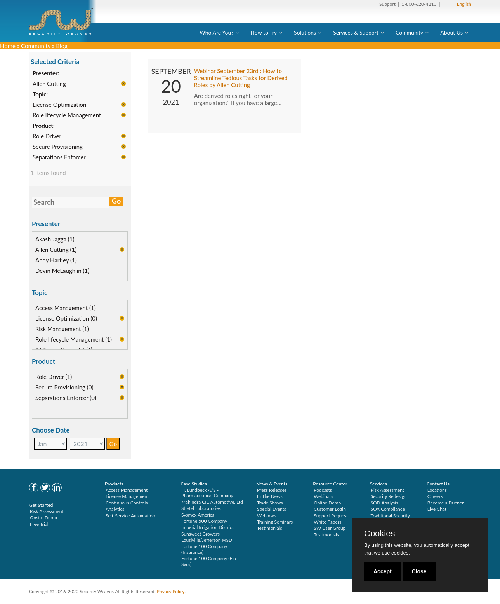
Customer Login (330, 509)
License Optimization (59, 104)
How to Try (263, 32)
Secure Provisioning (58, 146)
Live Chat (436, 509)
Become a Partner (445, 503)
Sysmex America (198, 515)
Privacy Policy (170, 591)
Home (8, 45)
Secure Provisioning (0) (64, 387)
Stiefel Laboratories (201, 508)
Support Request (331, 515)
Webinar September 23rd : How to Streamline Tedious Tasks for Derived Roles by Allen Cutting (241, 78)
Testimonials (269, 528)
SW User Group (329, 528)
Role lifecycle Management (67, 115)
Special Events (271, 509)
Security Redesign (389, 496)
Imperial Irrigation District (207, 527)
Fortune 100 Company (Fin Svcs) (208, 561)
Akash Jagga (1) (55, 239)
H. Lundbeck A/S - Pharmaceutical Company (207, 492)
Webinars (266, 515)
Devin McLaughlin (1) (62, 270)
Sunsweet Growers (200, 534)
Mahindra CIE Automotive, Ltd (212, 502)
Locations (437, 490)
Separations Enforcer (59, 157)
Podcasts (323, 490)
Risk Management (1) (62, 329)
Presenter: (46, 73)
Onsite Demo (43, 517)
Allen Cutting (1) (55, 249)
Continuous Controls (127, 503)
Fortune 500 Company (204, 521)
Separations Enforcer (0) (65, 398)
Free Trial (39, 524)
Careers (435, 496)
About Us (451, 32)
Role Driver (47, 136)
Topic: (40, 94)
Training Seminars (275, 522)
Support (387, 4)
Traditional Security (390, 515)
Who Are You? (216, 32)
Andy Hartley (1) (56, 260)
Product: (44, 125)
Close (419, 571)
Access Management (127, 490)
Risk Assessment (47, 511)
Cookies (379, 534)
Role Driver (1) (53, 377)
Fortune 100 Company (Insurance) (204, 549)
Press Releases (271, 490)
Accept (382, 571)
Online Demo (327, 503)
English (464, 4)
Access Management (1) (65, 308)
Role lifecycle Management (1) (73, 339)
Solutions (305, 32)
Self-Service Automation (130, 515)
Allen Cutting (49, 83)
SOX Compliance (388, 509)
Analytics (115, 509)
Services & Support (355, 32)
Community (409, 32)
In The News (270, 496)
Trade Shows (270, 503)
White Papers (327, 522)
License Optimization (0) (66, 318)
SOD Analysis (384, 503)
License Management (127, 496)
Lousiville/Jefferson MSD (206, 540)
